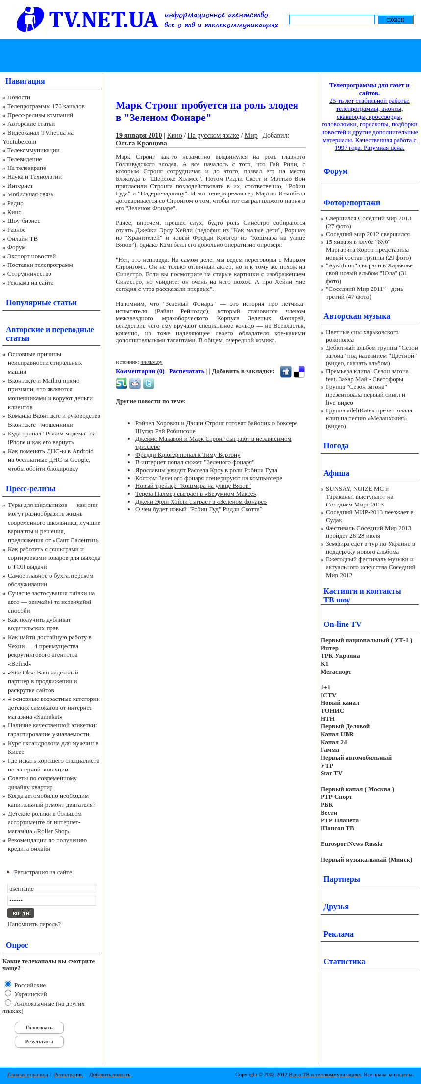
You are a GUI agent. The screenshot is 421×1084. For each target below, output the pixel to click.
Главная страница (27, 1074)
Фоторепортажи (351, 202)
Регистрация (68, 1074)
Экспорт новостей (31, 256)
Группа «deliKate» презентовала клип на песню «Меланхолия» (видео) (369, 418)
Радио (15, 203)
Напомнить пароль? (34, 924)
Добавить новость (109, 1074)
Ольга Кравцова (141, 143)
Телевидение (24, 159)
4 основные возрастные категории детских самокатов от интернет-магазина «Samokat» (54, 707)
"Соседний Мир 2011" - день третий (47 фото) (364, 292)
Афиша (336, 473)
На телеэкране (26, 167)
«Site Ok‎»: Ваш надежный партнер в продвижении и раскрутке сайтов (43, 681)
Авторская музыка (356, 316)
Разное (16, 229)
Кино (14, 212)
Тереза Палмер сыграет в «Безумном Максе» (195, 493)
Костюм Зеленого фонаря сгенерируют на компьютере (208, 478)
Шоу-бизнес (23, 220)
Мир (251, 135)
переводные (73, 329)
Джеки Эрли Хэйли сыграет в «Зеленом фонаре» (201, 501)
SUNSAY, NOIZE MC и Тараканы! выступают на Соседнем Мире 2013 (359, 496)
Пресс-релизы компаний (40, 115)
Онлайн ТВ (22, 238)
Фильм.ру (151, 362)
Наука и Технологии (34, 176)
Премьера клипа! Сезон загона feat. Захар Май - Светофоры (367, 375)
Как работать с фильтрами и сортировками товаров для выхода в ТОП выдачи (54, 557)
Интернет (20, 185)
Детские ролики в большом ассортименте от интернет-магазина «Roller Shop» (45, 822)
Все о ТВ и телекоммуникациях (325, 1074)
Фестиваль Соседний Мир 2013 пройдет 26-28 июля (368, 531)
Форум (16, 247)
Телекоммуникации (33, 150)
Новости (18, 97)
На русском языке (213, 135)
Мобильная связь (30, 194)
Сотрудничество (29, 273)
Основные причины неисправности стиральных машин (45, 362)
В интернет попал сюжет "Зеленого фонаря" (195, 462)
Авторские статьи (31, 123)
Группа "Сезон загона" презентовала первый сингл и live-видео (365, 394)
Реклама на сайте (30, 282)
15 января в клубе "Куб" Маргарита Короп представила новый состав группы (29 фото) (368, 249)
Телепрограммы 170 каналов (46, 106)
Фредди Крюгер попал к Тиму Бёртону (188, 454)
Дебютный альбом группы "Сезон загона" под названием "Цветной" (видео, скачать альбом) (372, 355)
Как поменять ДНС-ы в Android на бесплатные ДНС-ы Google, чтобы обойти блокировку (51, 459)
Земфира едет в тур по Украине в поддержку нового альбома (370, 547)
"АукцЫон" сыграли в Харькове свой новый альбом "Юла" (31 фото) (369, 273)
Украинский (30, 994)
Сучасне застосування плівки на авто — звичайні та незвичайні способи (51, 601)
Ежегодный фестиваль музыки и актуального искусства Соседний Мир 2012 (370, 566)
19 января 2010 (139, 135)
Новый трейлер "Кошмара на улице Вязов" (193, 485)
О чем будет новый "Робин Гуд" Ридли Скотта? (199, 509)
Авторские (25, 329)
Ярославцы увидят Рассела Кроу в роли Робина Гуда (206, 470)
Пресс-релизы (30, 488)
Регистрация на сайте (43, 872)
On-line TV (342, 624)
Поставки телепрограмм (40, 264)
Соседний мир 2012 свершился (368, 234)
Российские (29, 984)
